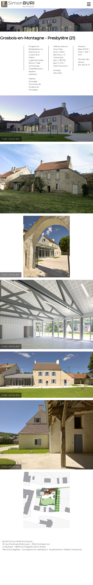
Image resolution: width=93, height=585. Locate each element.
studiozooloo (55, 549)
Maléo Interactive (73, 549)
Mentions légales (11, 549)
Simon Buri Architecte (17, 4)
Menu (89, 4)
